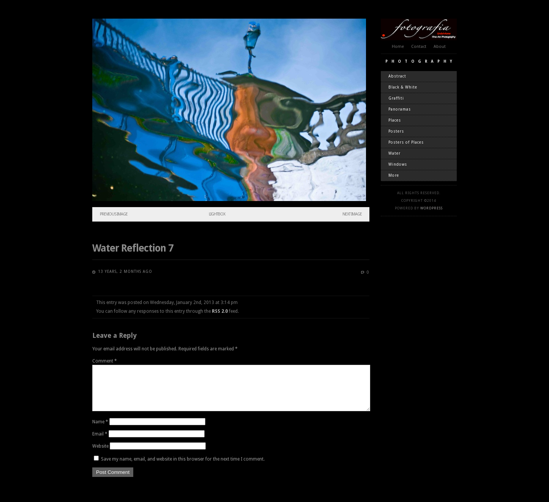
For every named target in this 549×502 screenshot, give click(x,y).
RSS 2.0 (220, 311)
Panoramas (399, 109)
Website (100, 455)
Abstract (397, 76)
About (440, 46)
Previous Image (114, 214)
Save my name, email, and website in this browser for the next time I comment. (183, 468)
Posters (396, 131)
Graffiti (396, 98)
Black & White (402, 87)
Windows (397, 164)
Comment (104, 361)
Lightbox (217, 214)
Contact (418, 46)
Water (394, 153)
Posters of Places (406, 142)
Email (99, 443)
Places (394, 120)
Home (398, 46)
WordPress (431, 208)
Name (100, 431)
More (393, 175)
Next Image (352, 214)
